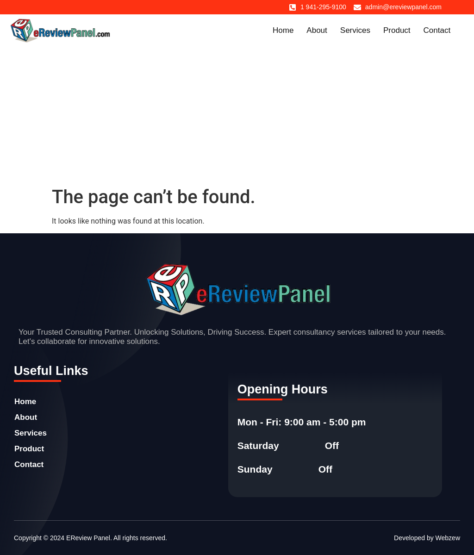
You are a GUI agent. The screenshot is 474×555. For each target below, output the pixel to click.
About (316, 30)
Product (397, 30)
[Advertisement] (237, 116)
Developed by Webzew (427, 538)
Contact (437, 30)
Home (283, 30)
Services (355, 30)
